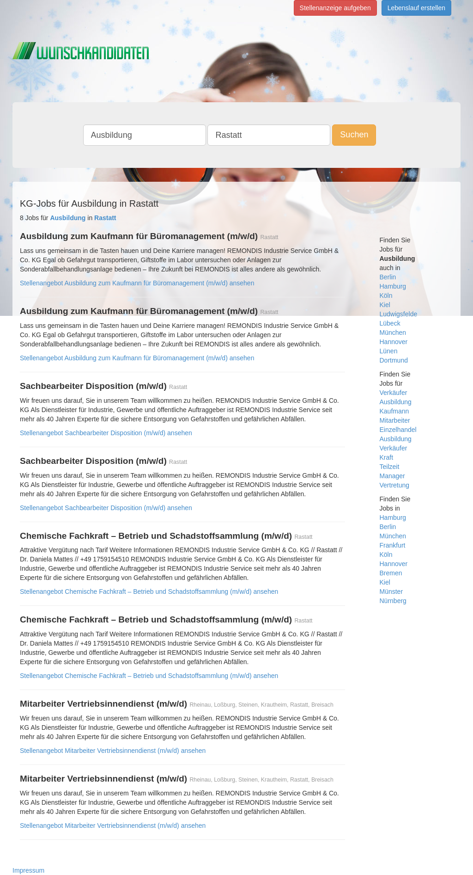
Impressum (28, 870)
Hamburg (393, 286)
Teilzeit (390, 466)
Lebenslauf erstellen (416, 8)
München (393, 332)
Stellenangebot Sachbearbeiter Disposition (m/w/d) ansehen (106, 433)
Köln (386, 295)
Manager (392, 476)
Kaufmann (394, 411)
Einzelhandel (398, 429)
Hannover (394, 341)
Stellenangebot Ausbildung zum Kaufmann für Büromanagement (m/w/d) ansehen (137, 283)
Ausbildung (396, 402)
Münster (391, 591)
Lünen (389, 351)
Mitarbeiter (395, 420)
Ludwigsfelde (399, 314)
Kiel (385, 304)
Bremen (391, 573)
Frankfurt (393, 545)
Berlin (388, 277)
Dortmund (394, 360)
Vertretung (395, 485)
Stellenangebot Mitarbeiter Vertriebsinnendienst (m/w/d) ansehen (113, 750)
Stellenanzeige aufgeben (335, 8)
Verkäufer (393, 392)
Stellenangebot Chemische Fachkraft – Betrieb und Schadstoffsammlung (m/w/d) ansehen (149, 591)
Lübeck (390, 323)
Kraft (387, 457)
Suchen (354, 134)
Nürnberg (393, 600)
